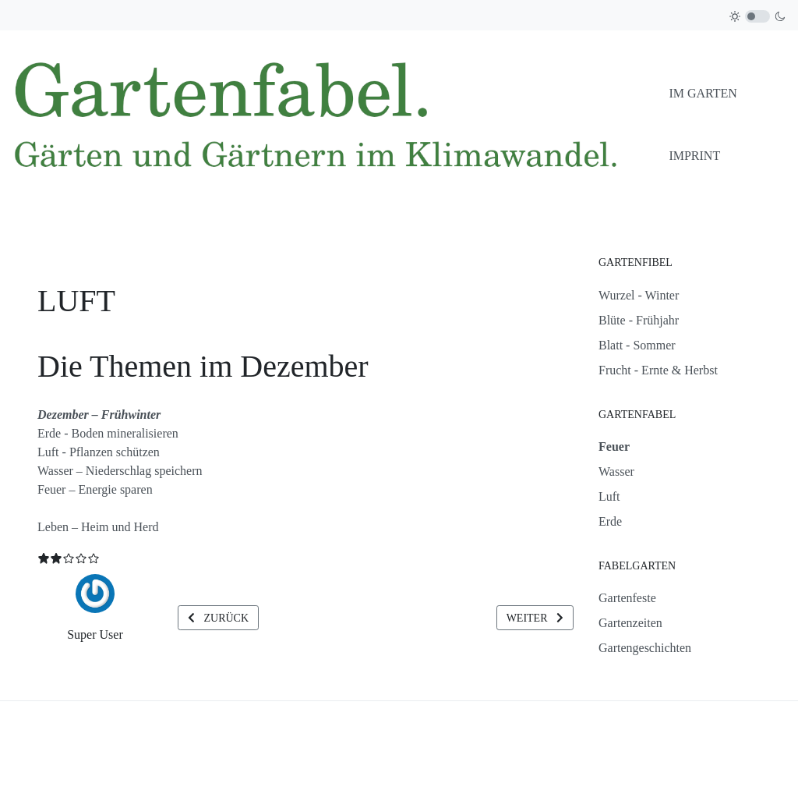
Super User (95, 634)
